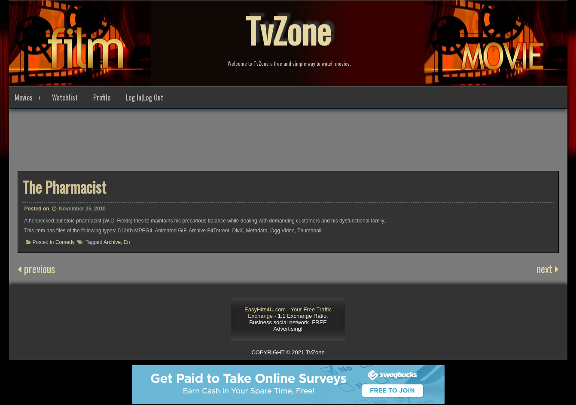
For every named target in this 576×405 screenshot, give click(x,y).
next (547, 268)
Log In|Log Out (144, 97)
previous (36, 268)
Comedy (65, 242)
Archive (112, 242)
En (127, 242)
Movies (24, 97)
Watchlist (65, 97)
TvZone (288, 30)
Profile (101, 97)
